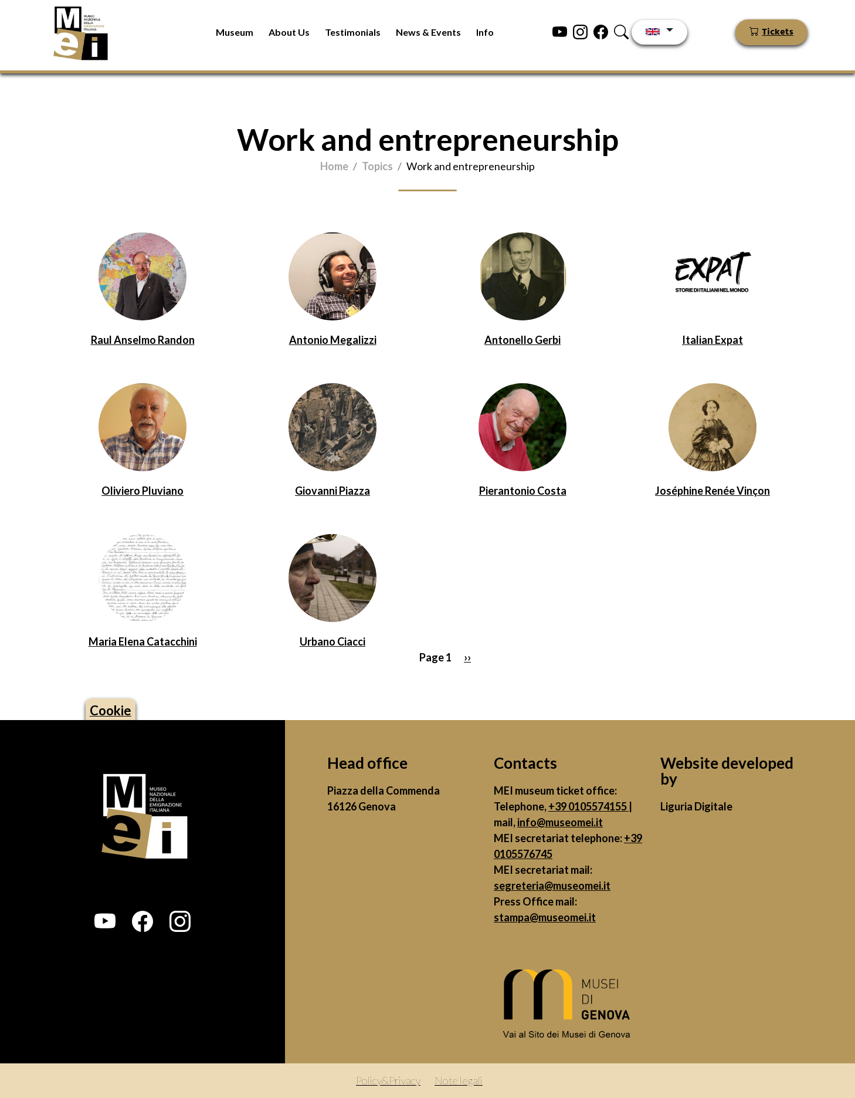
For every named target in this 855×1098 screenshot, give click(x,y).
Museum (234, 32)
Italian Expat (712, 339)
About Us (289, 32)
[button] (105, 921)
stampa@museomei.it (545, 917)
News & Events (428, 32)
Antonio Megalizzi (332, 339)
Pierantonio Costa (522, 490)
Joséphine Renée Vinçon (712, 490)
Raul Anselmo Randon (143, 339)
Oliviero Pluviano (142, 490)
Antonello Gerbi (522, 339)
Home (334, 166)
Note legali (459, 1080)
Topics (377, 166)
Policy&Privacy (388, 1080)
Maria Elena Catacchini (143, 641)
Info (485, 32)
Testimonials (353, 32)
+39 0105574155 (588, 806)
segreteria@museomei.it (552, 885)
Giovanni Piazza (332, 490)
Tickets (777, 32)
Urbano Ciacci (332, 641)
